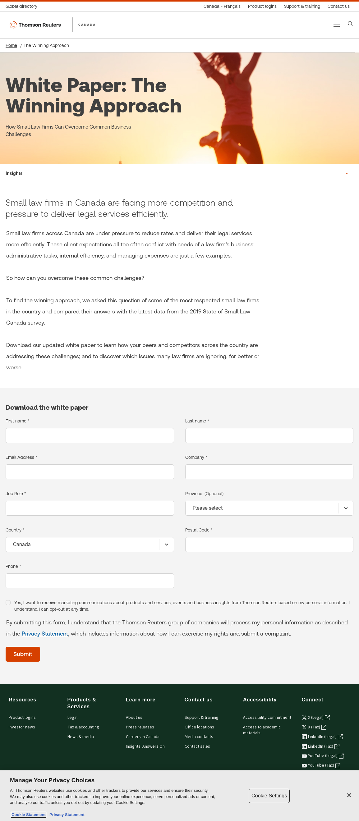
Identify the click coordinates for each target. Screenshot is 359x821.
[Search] (350, 23)
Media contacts (199, 737)
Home (11, 45)
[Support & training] (302, 6)
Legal (72, 717)
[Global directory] (23, 6)
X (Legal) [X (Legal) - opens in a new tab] (316, 717)
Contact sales (197, 746)
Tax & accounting (83, 727)
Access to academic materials (262, 730)
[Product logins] (262, 6)
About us (134, 717)
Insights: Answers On (145, 746)
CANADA (87, 24)
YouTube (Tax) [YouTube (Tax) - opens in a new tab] (321, 765)
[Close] (349, 795)
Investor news (22, 727)
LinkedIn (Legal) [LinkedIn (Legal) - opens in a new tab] (322, 737)
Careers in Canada (142, 737)
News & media (80, 737)
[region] (179, 795)
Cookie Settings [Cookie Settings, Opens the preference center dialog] (269, 795)
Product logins (22, 717)
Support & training (202, 717)
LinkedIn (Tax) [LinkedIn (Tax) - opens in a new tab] (320, 746)
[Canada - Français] (222, 6)
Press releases (140, 727)
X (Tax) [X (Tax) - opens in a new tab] (314, 727)
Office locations (199, 727)
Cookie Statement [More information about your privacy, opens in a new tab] (29, 814)
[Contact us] (338, 6)
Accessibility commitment (267, 717)
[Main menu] (336, 25)
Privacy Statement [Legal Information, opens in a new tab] (66, 814)
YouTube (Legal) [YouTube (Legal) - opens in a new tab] (323, 756)
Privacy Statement (45, 633)
